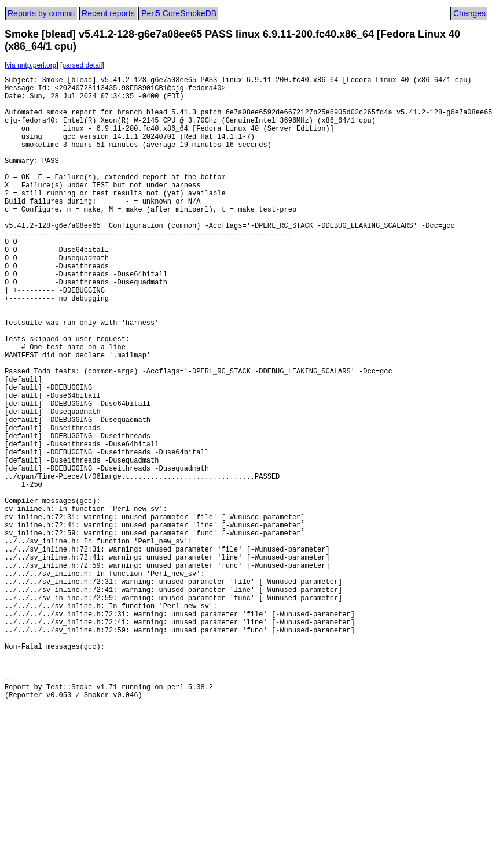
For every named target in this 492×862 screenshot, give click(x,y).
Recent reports (108, 13)
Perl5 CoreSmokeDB (178, 13)
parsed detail (82, 65)
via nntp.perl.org (31, 65)
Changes (469, 13)
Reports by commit (41, 13)
